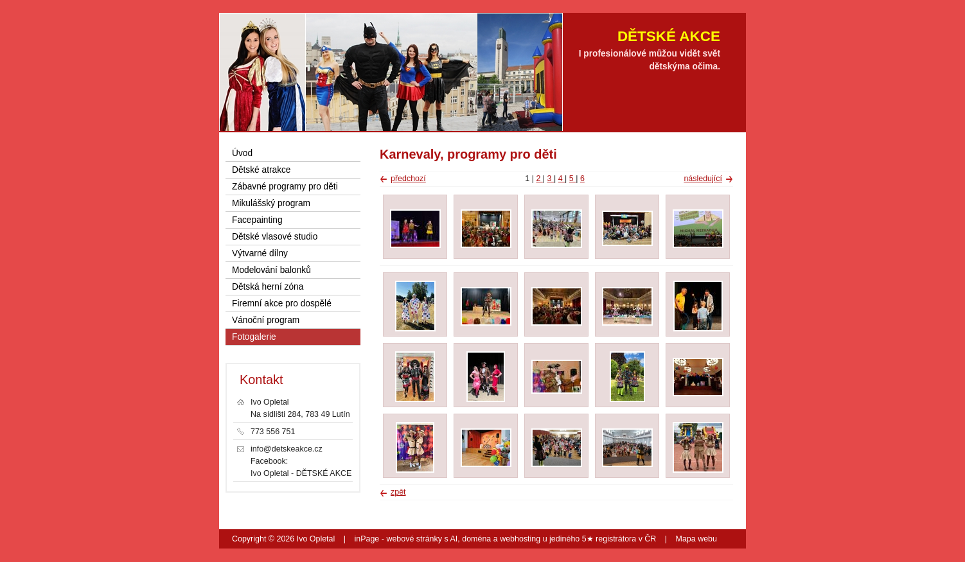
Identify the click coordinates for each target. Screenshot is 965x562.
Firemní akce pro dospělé (282, 303)
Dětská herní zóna (267, 287)
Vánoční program (265, 320)
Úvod (242, 153)
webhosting (520, 538)
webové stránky (414, 538)
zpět (398, 491)
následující (703, 178)
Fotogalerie (254, 337)
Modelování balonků (271, 270)
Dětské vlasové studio (274, 236)
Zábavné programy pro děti (285, 186)
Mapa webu (696, 538)
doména (476, 538)
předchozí (408, 178)
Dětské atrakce (261, 170)
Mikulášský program (271, 203)
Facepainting (257, 220)
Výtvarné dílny (260, 253)
